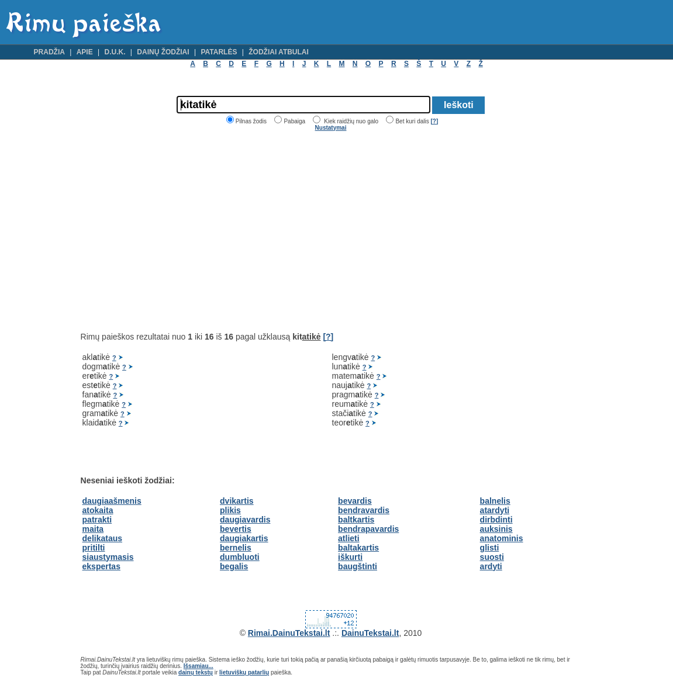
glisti (489, 547)
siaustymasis (108, 557)
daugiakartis (244, 538)
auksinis (496, 529)
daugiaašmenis (111, 501)
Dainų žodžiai (163, 52)
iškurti (350, 557)
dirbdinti (496, 519)
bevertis (235, 529)
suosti (492, 557)
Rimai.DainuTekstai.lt (289, 633)
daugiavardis (245, 519)
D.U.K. (115, 52)
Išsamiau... (198, 666)
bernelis (235, 547)
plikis (230, 510)
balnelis (495, 501)
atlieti (349, 538)
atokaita (97, 510)
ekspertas (101, 566)
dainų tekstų (195, 672)
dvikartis (237, 501)
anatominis (501, 538)
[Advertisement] (179, 231)
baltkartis (356, 519)
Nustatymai (331, 127)
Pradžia (49, 52)
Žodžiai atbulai (279, 52)
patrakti (97, 519)
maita (93, 529)
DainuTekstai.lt (370, 633)
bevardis (355, 501)
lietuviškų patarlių (244, 672)
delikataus (102, 538)
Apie (85, 52)
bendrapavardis (368, 529)
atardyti (495, 510)
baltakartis (358, 547)
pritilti (93, 547)
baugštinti (357, 566)
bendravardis (363, 510)
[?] (434, 121)
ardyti (491, 566)
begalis (234, 566)
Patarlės (219, 52)
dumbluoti (240, 557)
